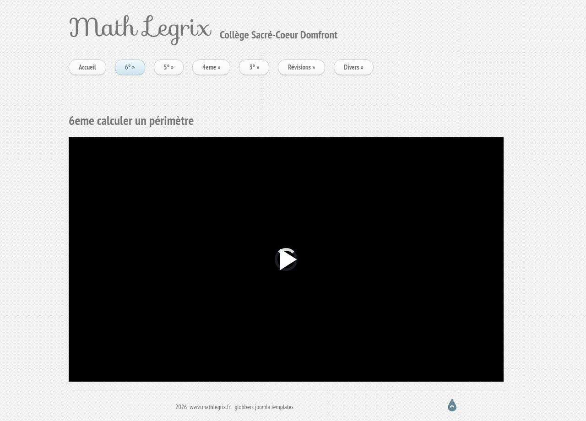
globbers (244, 407)
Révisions (301, 67)
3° (254, 67)
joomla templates (274, 407)
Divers (354, 67)
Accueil (87, 67)
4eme (211, 67)
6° (130, 67)
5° (169, 67)
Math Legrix (140, 27)
